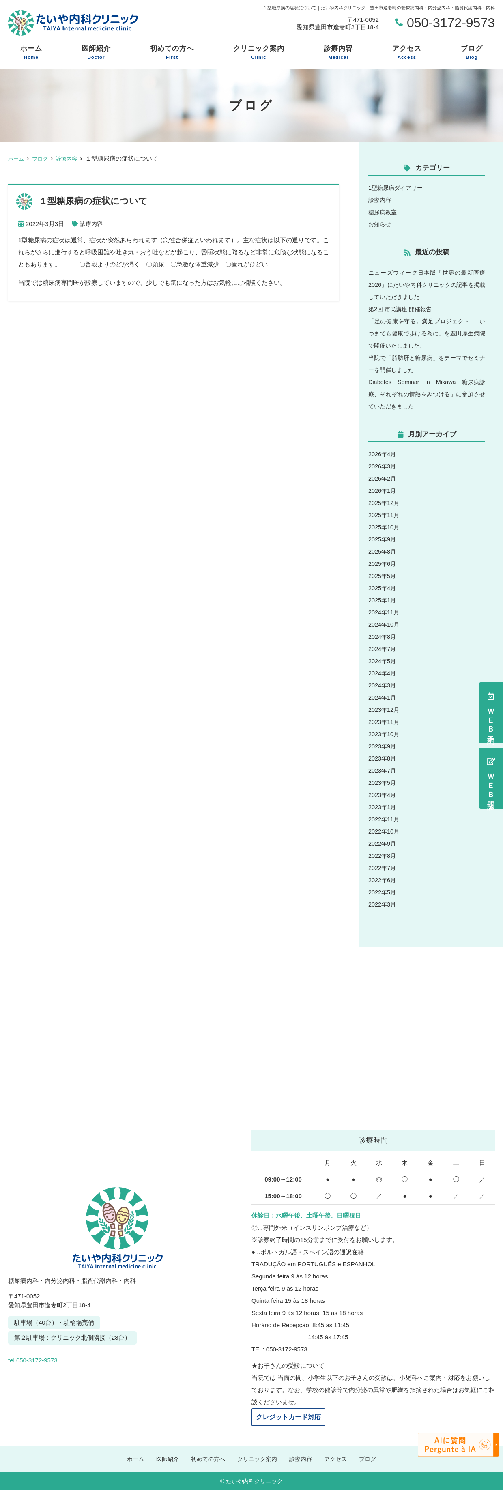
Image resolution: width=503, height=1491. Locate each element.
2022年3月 (383, 904)
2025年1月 (383, 600)
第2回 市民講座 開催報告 (402, 308)
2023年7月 (383, 770)
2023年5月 (383, 782)
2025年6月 (383, 563)
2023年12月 (384, 709)
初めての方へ (172, 53)
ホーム (31, 53)
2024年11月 (384, 612)
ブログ (472, 53)
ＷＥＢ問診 (491, 778)
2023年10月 (384, 733)
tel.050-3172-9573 (64, 1357)
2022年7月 (383, 867)
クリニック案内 (258, 53)
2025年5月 (383, 575)
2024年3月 (383, 685)
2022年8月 (383, 855)
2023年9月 (383, 746)
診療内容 (338, 53)
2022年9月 (383, 843)
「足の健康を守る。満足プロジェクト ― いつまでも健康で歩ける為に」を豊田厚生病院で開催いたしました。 (426, 333)
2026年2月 (383, 478)
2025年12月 (384, 502)
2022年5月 (383, 892)
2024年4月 (383, 673)
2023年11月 (384, 721)
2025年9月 (383, 539)
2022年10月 (384, 831)
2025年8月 (383, 551)
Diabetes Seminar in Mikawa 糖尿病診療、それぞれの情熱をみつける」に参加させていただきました (426, 394)
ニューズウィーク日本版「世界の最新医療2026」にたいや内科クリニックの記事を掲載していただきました (426, 284)
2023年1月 (383, 807)
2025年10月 (384, 527)
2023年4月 (383, 794)
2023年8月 (383, 758)
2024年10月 (384, 624)
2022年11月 (384, 819)
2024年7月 (383, 648)
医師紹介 (96, 53)
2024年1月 (383, 697)
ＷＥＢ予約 (491, 712)
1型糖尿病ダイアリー (397, 187)
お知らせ (380, 224)
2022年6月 (383, 880)
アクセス (406, 53)
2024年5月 (383, 660)
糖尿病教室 (383, 211)
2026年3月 (383, 466)
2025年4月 (383, 587)
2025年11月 (384, 514)
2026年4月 (383, 454)
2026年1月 (383, 490)
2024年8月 (383, 636)
